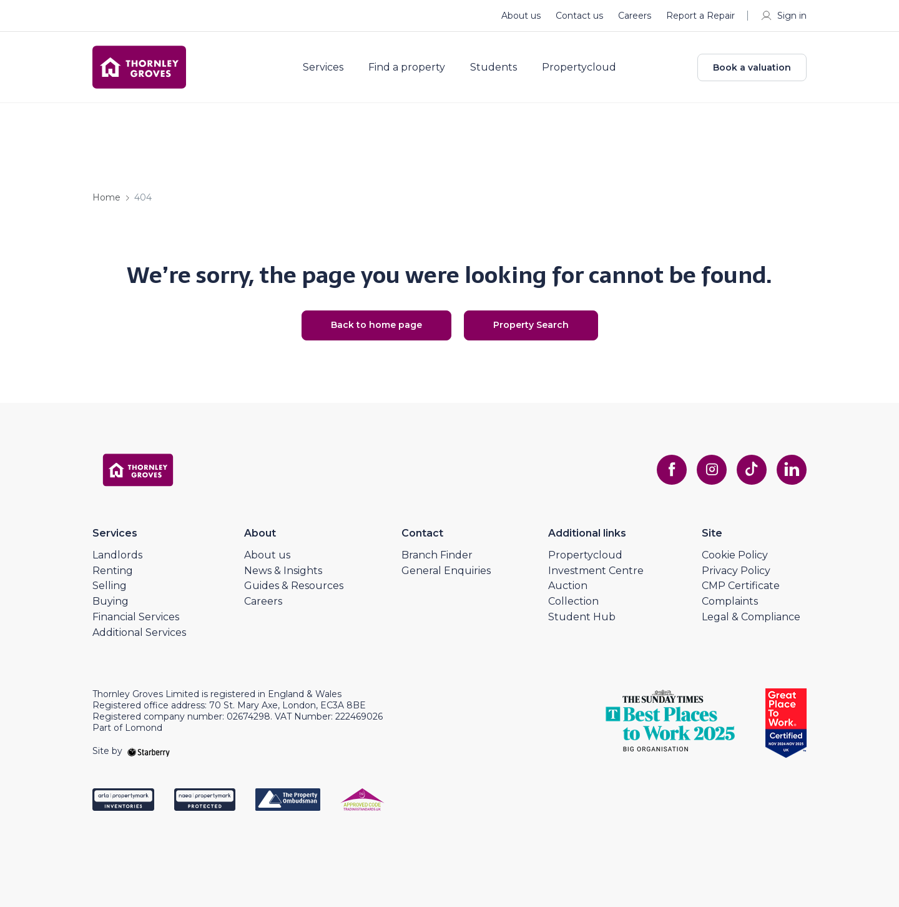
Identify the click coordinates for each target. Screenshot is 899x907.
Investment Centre (596, 571)
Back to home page (376, 324)
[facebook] (672, 470)
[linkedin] (792, 470)
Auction (567, 586)
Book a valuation (752, 67)
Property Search (531, 324)
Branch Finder (437, 555)
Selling (109, 586)
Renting (112, 571)
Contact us (579, 15)
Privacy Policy (736, 571)
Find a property (406, 67)
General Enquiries (446, 571)
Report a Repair (700, 15)
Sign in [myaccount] (783, 15)
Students (493, 67)
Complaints (730, 601)
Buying (110, 601)
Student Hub (582, 617)
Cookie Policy (735, 555)
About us (521, 15)
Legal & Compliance (751, 617)
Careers (634, 15)
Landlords (117, 555)
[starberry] (148, 750)
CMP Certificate (741, 586)
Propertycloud (579, 67)
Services (323, 67)
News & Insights (283, 571)
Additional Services (139, 632)
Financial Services (135, 617)
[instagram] (712, 470)
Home (106, 197)
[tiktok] (752, 470)
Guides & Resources (293, 586)
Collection (573, 601)
